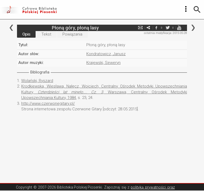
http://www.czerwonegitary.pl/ (48, 103)
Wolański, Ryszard (37, 80)
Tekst (46, 34)
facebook (156, 28)
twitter (167, 28)
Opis (26, 34)
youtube (179, 28)
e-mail (140, 28)
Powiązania (72, 34)
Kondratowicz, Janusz (106, 53)
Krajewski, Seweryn (103, 62)
